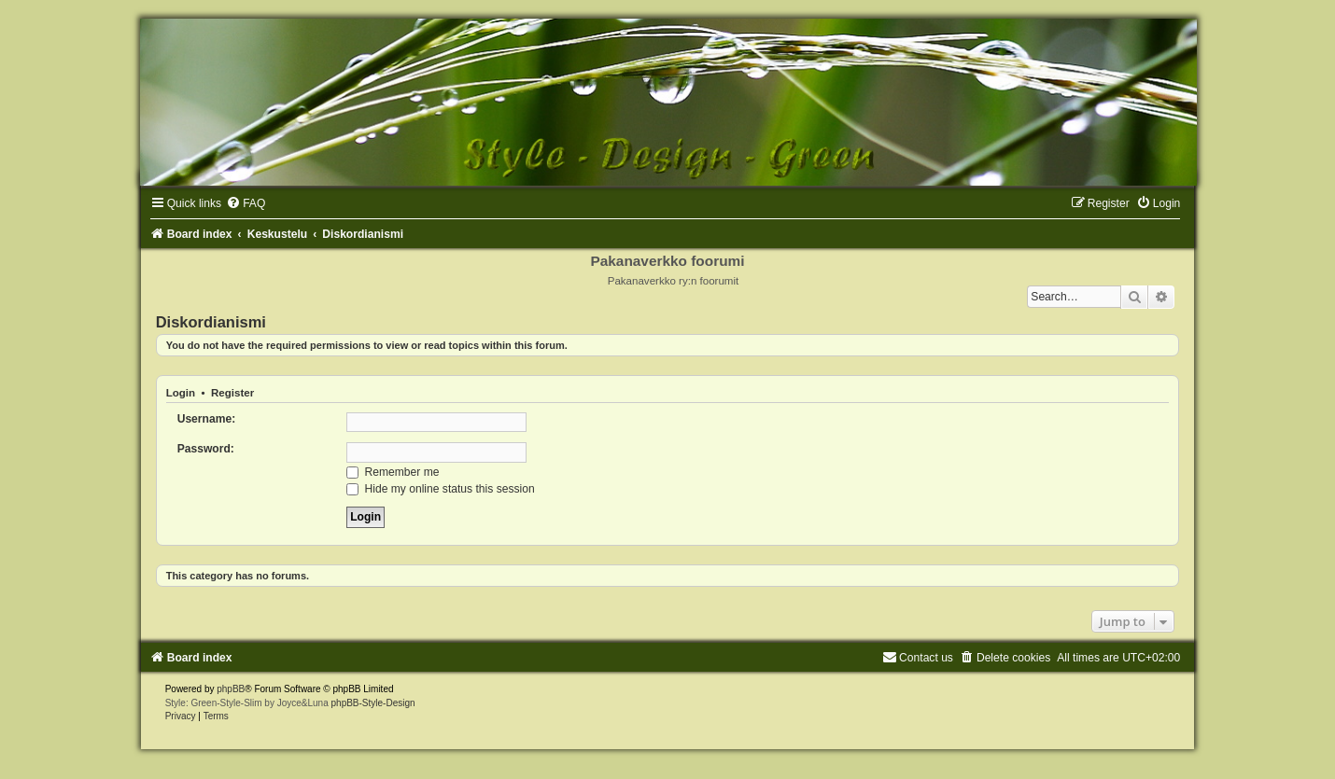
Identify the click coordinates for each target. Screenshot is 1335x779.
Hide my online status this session (440, 488)
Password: (205, 448)
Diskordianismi (211, 321)
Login (180, 392)
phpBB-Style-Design (373, 703)
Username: (206, 418)
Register (232, 392)
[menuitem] (245, 203)
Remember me (392, 472)
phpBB (231, 689)
